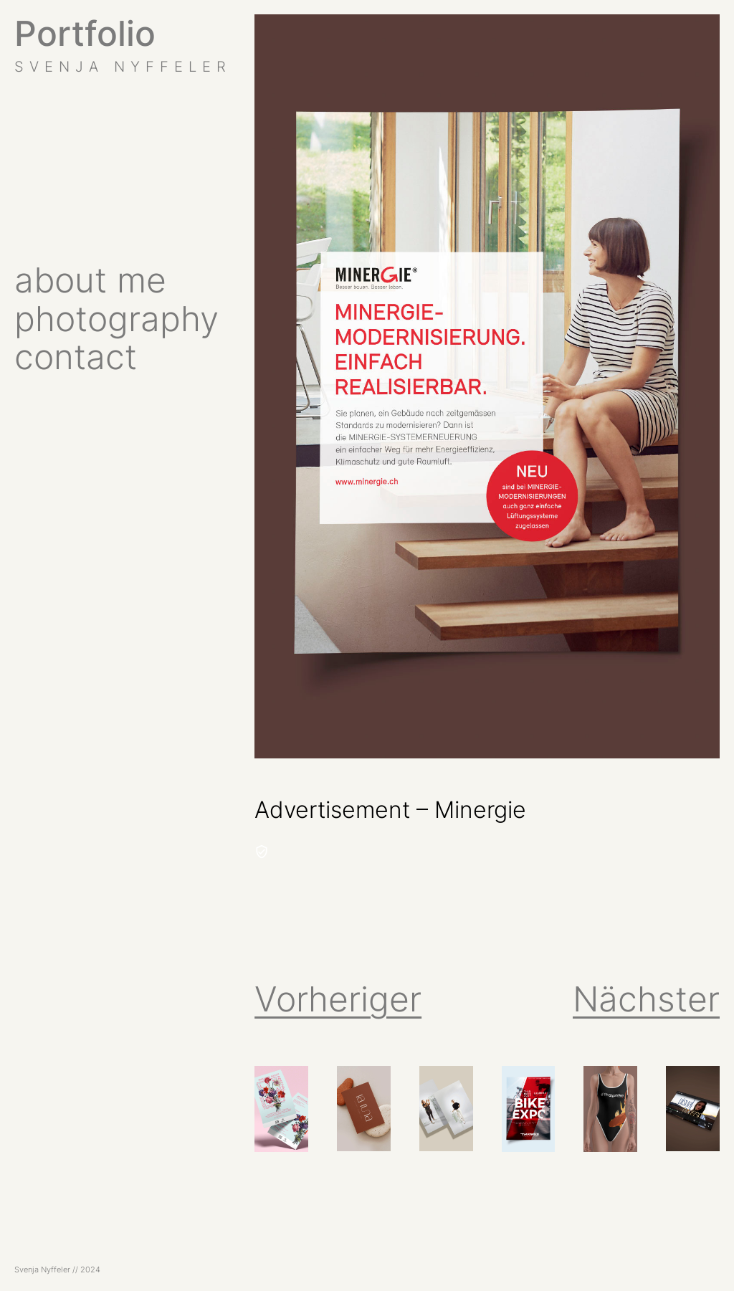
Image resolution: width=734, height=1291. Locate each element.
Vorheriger (337, 999)
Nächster (646, 999)
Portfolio (85, 33)
